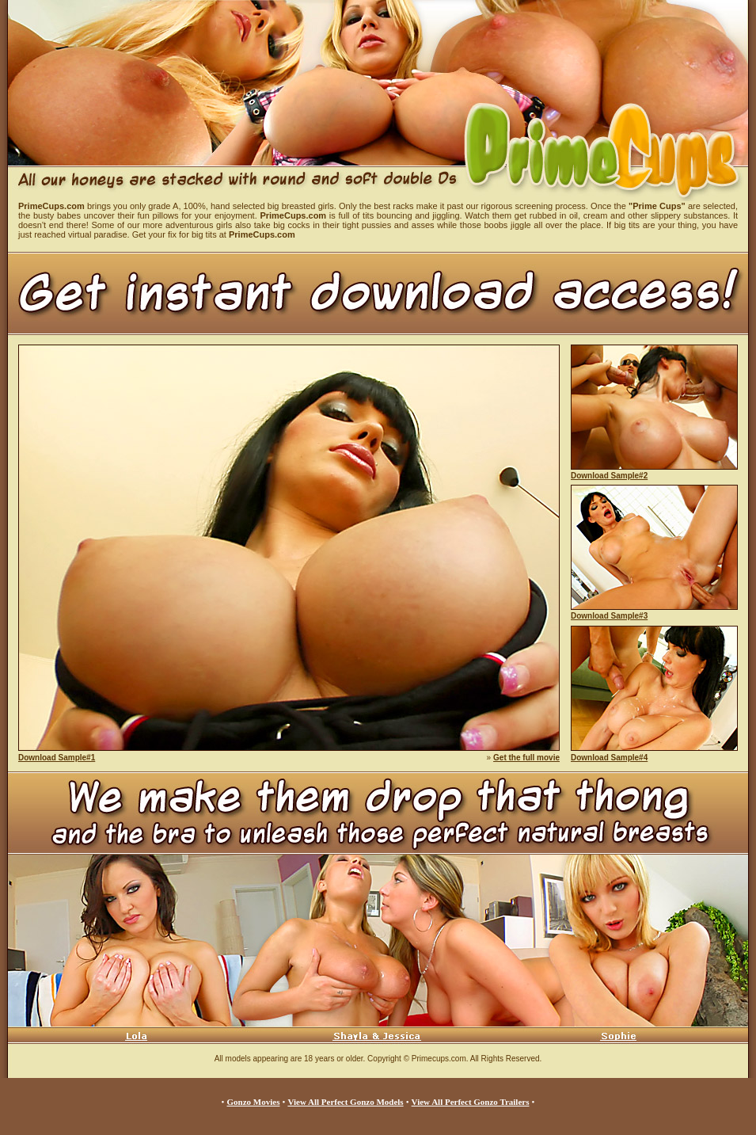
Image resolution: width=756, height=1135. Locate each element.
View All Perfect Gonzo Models (345, 1101)
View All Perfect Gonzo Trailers (471, 1101)
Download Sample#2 (609, 475)
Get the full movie (526, 757)
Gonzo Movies (253, 1101)
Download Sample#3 (609, 615)
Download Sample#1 (56, 757)
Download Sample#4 (609, 757)
